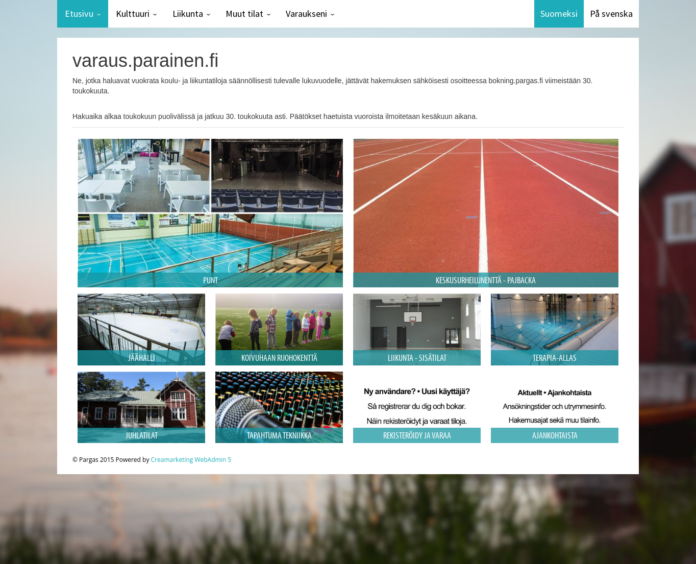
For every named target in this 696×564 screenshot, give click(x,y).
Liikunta (187, 13)
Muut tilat (244, 13)
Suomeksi (559, 13)
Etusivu (79, 13)
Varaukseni (306, 13)
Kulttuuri (133, 13)
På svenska (611, 13)
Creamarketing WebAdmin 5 (191, 459)
